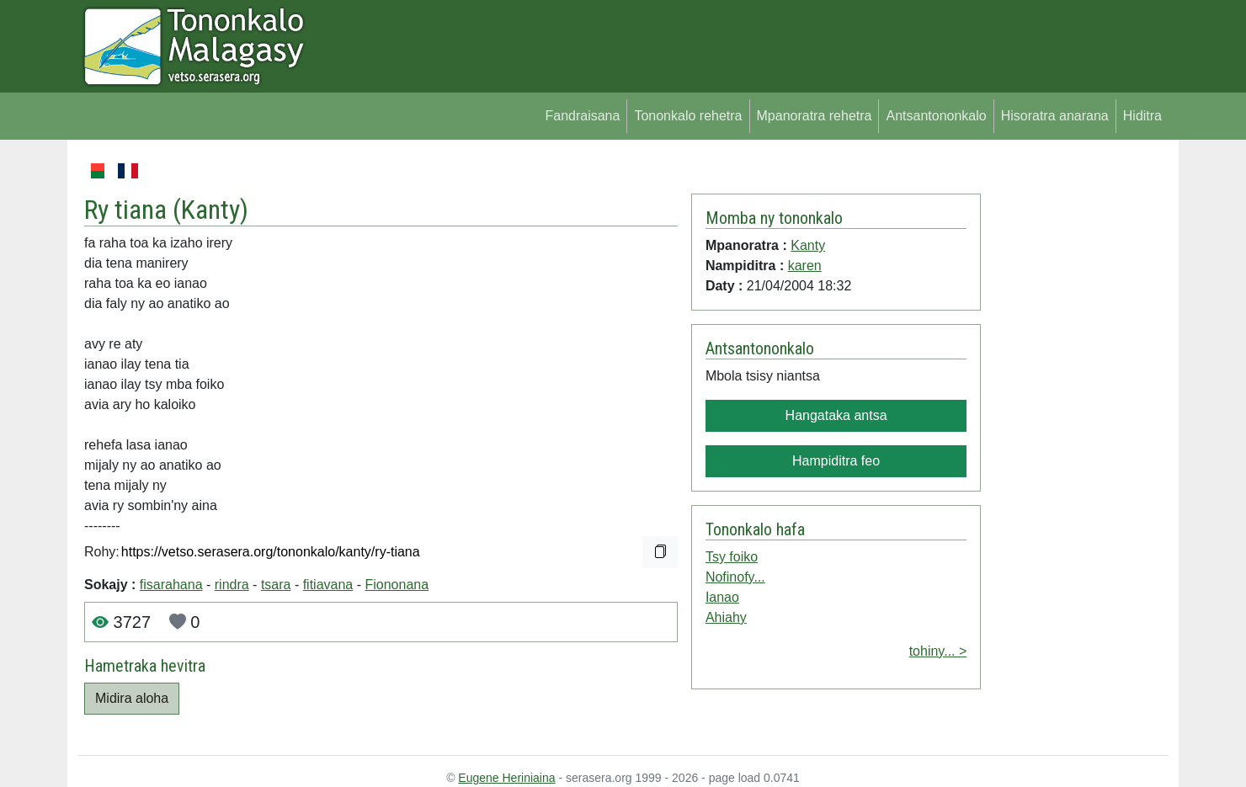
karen (805, 265)
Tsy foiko (732, 557)
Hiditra (1142, 116)
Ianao (722, 597)
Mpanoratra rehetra (814, 116)
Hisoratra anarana (1055, 116)
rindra (232, 584)
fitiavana (328, 584)
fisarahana (171, 584)
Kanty (210, 210)
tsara (276, 584)
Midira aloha (131, 698)
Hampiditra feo (836, 461)
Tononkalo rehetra (688, 116)
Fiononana (397, 584)
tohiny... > (938, 651)
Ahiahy (726, 617)
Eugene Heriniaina (506, 777)
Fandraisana (582, 116)
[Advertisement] (1075, 412)
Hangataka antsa (836, 415)
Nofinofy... (735, 577)
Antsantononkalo (936, 116)
